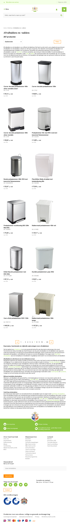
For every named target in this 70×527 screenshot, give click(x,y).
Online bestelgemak (12, 428)
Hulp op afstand (30, 451)
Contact (7, 490)
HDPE (32, 53)
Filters (57, 41)
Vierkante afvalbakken (14, 367)
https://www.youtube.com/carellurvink (21, 484)
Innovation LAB (51, 440)
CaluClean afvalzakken (58, 394)
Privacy (37, 516)
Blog (26, 484)
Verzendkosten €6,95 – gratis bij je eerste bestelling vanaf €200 (50, 428)
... (23, 342)
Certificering (7, 446)
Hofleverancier (8, 442)
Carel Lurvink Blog (52, 444)
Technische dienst (30, 453)
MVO (5, 449)
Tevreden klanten (52, 442)
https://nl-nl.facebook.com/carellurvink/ (10, 484)
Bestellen (28, 438)
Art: (6, 90)
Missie (5, 444)
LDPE (27, 53)
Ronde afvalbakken (55, 362)
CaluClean (19, 52)
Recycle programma (31, 457)
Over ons (6, 438)
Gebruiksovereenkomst (26, 516)
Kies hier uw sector (12, 2)
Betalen (27, 458)
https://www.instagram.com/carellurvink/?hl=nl (15, 484)
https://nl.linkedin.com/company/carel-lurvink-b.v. (5, 484)
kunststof (63, 371)
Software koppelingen (31, 442)
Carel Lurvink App (30, 449)
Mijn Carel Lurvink (30, 444)
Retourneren (29, 455)
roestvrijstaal (55, 371)
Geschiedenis (7, 440)
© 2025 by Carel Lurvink (48, 516)
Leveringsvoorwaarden (10, 516)
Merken (49, 438)
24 (47, 342)
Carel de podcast (52, 446)
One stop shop (11, 424)
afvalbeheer (17, 349)
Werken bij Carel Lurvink (10, 447)
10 (42, 342)
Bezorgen (28, 440)
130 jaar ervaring (42, 424)
